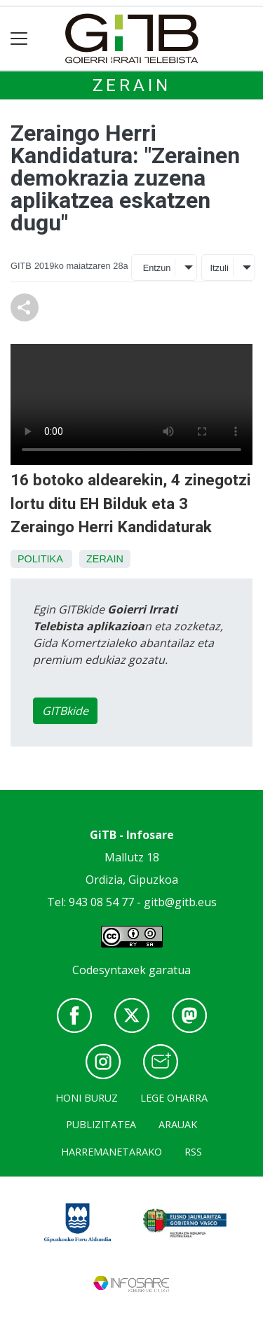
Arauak (178, 1124)
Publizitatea (101, 1124)
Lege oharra (174, 1097)
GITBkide (65, 711)
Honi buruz (86, 1097)
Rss (193, 1151)
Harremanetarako (111, 1151)
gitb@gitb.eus (180, 902)
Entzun (157, 268)
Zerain (132, 85)
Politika (40, 558)
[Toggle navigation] (19, 39)
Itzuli (219, 268)
